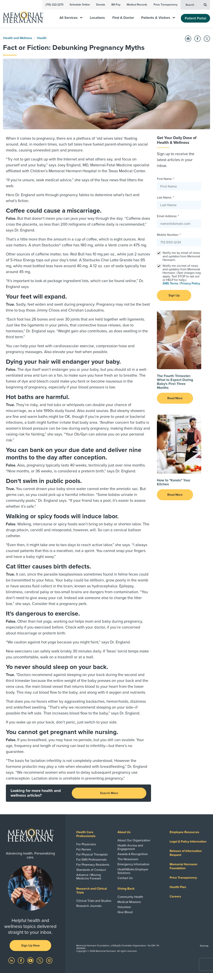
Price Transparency (166, 4)
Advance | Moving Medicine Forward (88, 876)
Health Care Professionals (86, 834)
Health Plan (178, 887)
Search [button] (196, 4)
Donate (100, 4)
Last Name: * (165, 197)
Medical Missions (129, 902)
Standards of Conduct (91, 870)
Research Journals (88, 906)
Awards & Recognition (132, 854)
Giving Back (126, 889)
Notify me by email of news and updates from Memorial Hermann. (181, 256)
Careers (175, 896)
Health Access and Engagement (130, 847)
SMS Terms (170, 283)
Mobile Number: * (169, 235)
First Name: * (165, 179)
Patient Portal (195, 18)
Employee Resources (184, 832)
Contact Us (125, 878)
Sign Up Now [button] (30, 945)
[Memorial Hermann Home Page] (25, 15)
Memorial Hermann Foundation (183, 866)
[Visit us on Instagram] (49, 960)
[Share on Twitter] (207, 39)
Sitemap (204, 945)
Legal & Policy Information (188, 842)
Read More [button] (175, 398)
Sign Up (174, 295)
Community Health (130, 897)
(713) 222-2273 (54, 4)
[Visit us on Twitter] (40, 960)
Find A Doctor (123, 18)
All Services (70, 18)
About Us (124, 832)
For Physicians (86, 844)
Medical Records (137, 4)
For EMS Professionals (91, 859)
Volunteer (124, 907)
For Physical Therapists (92, 854)
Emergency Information (133, 864)
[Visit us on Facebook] (21, 960)
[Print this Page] (188, 39)
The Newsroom (127, 859)
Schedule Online (80, 4)
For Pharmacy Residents (92, 864)
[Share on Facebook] (197, 39)
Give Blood (125, 912)
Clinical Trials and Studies (93, 901)
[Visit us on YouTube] (30, 960)
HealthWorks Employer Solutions (132, 871)
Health (41, 38)
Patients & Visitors (158, 18)
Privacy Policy (190, 283)
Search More (109, 793)
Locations (97, 18)
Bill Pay (115, 4)
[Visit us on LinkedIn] (11, 960)
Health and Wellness (17, 38)
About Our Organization (133, 840)
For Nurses (83, 849)
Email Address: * (168, 216)
